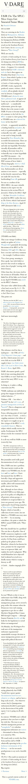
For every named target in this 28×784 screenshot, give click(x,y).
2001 (17, 250)
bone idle (14, 179)
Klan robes (11, 222)
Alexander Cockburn (16, 195)
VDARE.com (14, 779)
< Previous (5, 771)
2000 (10, 250)
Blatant (18, 587)
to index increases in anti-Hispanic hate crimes (13, 302)
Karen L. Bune (6, 368)
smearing (18, 48)
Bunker (22, 32)
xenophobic (6, 727)
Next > (24, 771)
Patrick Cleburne (10, 25)
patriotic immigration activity (11, 404)
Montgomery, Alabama (15, 35)
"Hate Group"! (7, 507)
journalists (18, 128)
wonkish (4, 91)
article (23, 280)
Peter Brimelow (15, 138)
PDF (19, 62)
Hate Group (13, 50)
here (18, 206)
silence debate (8, 589)
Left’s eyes (17, 402)
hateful (4, 407)
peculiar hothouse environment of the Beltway (14, 746)
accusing (19, 651)
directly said (18, 618)
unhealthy (16, 589)
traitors (23, 730)
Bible (23, 224)
